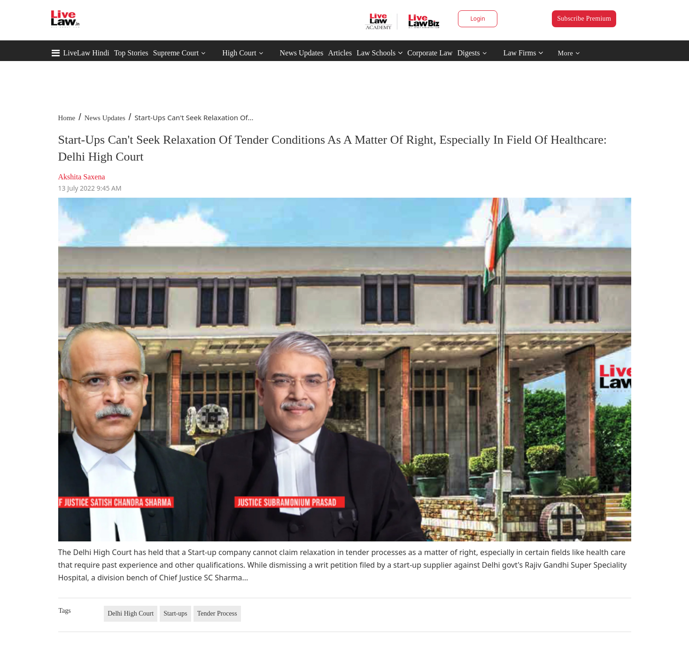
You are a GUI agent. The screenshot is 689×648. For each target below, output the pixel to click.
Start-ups (175, 613)
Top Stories (131, 53)
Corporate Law (429, 53)
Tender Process (217, 613)
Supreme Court (176, 53)
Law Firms (523, 53)
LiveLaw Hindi (86, 53)
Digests (468, 53)
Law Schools (379, 53)
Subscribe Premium (584, 18)
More (569, 53)
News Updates (302, 53)
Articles (340, 53)
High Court (239, 53)
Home (67, 118)
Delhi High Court (131, 613)
